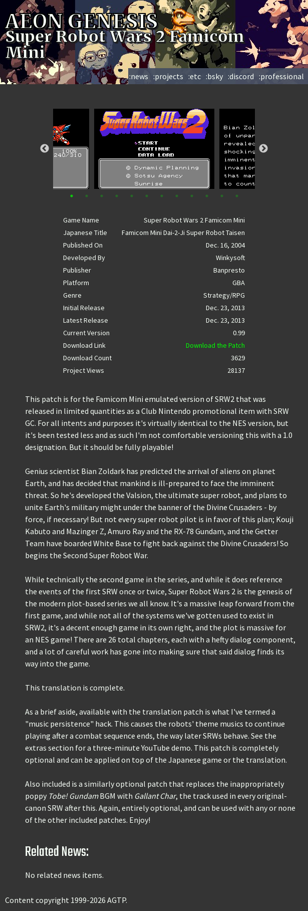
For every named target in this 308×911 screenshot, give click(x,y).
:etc (194, 76)
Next (263, 149)
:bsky (214, 76)
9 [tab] (192, 196)
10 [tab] (207, 196)
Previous (45, 149)
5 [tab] (132, 196)
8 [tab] (177, 196)
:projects (168, 76)
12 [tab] (237, 196)
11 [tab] (222, 196)
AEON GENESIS (101, 21)
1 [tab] (72, 196)
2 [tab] (87, 196)
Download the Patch (215, 345)
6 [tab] (147, 196)
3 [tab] (102, 196)
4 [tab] (117, 196)
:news (138, 76)
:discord (241, 76)
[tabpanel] (154, 149)
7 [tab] (162, 196)
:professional (281, 76)
